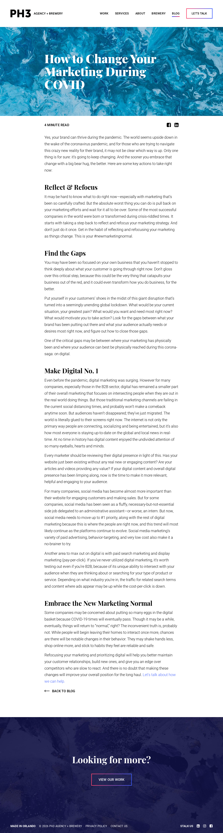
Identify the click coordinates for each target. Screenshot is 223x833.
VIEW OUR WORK (112, 780)
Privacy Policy (96, 826)
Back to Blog (63, 691)
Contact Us (119, 826)
